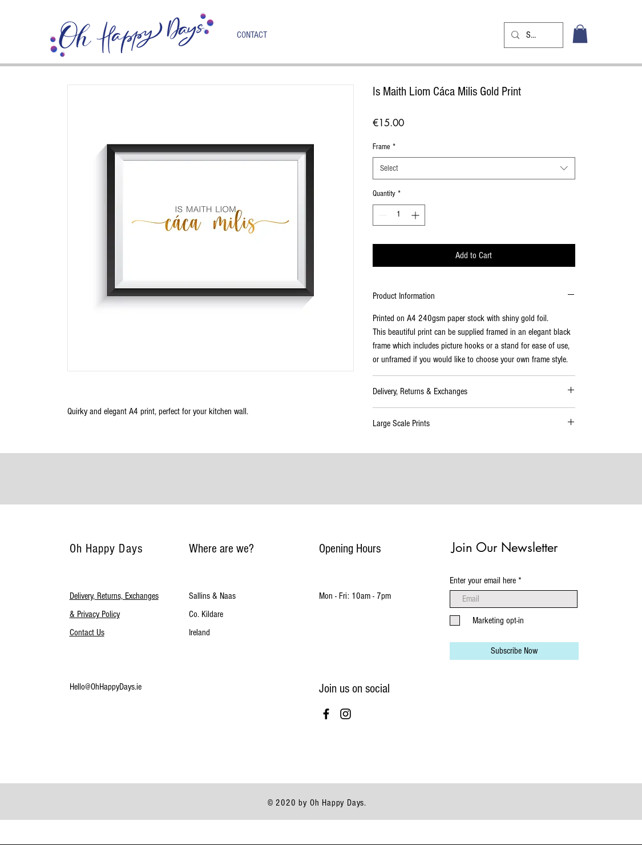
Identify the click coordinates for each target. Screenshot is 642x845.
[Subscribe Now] (514, 651)
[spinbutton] (399, 215)
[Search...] (532, 35)
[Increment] (416, 215)
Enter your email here (483, 580)
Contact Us (87, 632)
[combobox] (474, 168)
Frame (384, 146)
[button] (580, 34)
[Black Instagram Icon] (345, 714)
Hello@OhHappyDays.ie (106, 687)
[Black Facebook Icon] (326, 714)
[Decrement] (381, 215)
